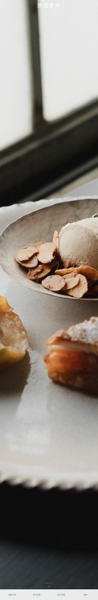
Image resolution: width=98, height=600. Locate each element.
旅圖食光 (49, 5)
